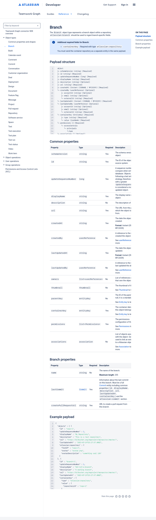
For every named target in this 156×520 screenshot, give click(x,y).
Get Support (109, 4)
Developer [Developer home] (53, 4)
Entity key (123, 302)
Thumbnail (123, 290)
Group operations (12, 165)
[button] (134, 4)
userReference (125, 240)
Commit (83, 389)
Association (124, 347)
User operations (12, 161)
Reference (66, 13)
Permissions (124, 326)
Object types (10, 38)
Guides (50, 13)
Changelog (83, 13)
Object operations (13, 157)
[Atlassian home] (29, 4)
